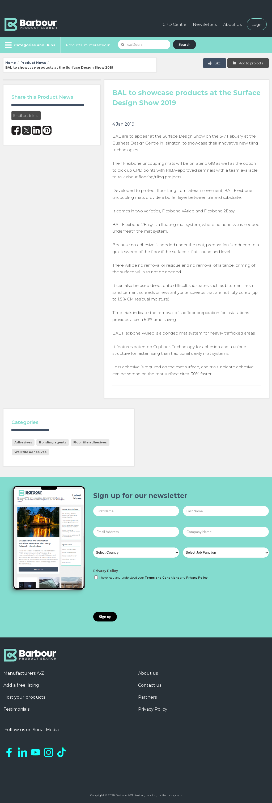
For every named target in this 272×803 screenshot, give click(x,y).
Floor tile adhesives (90, 442)
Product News (33, 63)
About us (148, 673)
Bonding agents (52, 442)
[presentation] (133, 596)
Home (10, 63)
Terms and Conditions (162, 577)
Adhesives (23, 442)
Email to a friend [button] (26, 115)
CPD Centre (174, 24)
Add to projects (247, 63)
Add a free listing (21, 685)
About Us (232, 24)
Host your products (24, 697)
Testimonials (16, 709)
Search (184, 44)
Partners (147, 697)
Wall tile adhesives (30, 452)
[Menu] (29, 45)
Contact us (149, 685)
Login (256, 24)
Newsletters (205, 24)
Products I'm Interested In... (89, 45)
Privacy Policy (105, 571)
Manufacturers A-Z (23, 673)
